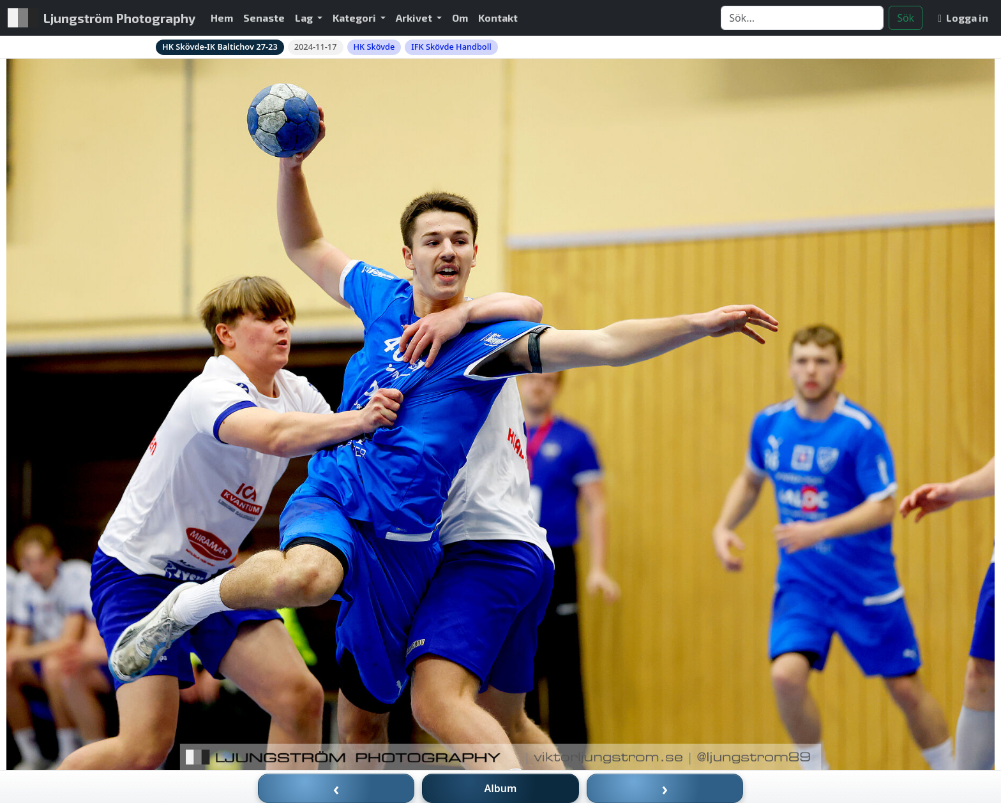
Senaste (264, 17)
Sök (905, 18)
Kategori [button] (355, 17)
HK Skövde (374, 46)
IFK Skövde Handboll (451, 46)
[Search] (802, 18)
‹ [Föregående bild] (336, 788)
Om (460, 17)
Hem (222, 17)
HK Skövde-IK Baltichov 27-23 (220, 46)
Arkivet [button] (415, 17)
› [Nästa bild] (665, 788)
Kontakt (498, 17)
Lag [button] (305, 17)
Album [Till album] (501, 788)
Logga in (963, 17)
